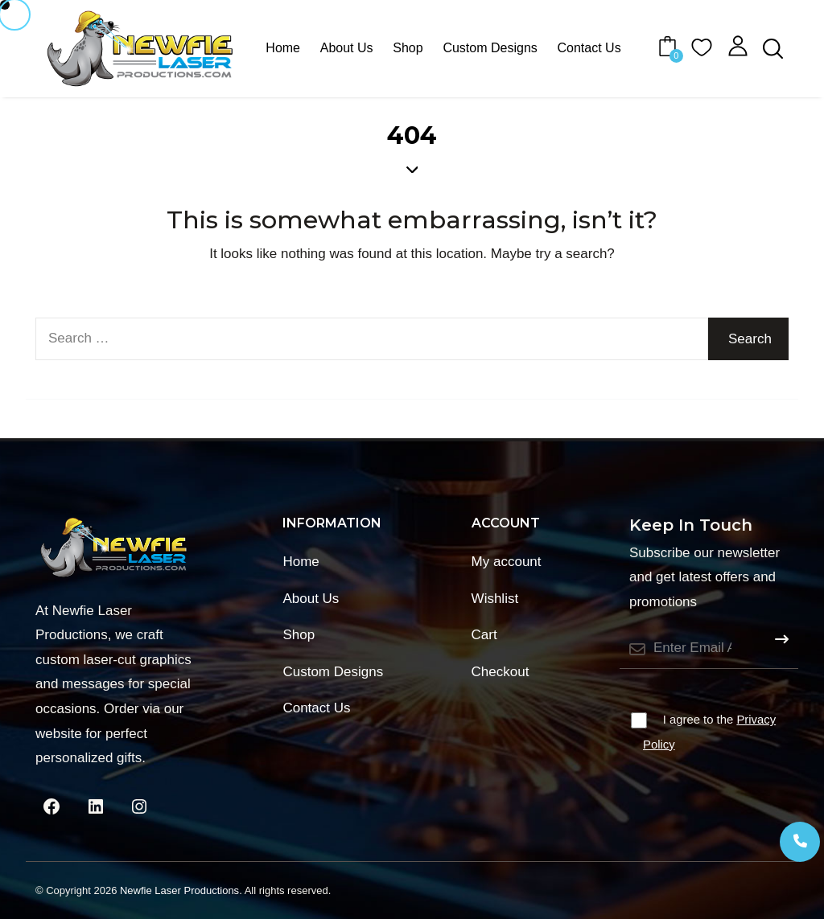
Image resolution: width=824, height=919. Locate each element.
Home (283, 48)
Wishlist (495, 598)
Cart (484, 634)
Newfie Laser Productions (179, 890)
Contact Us (589, 48)
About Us (346, 48)
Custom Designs (490, 48)
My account (507, 561)
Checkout (500, 671)
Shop (407, 48)
